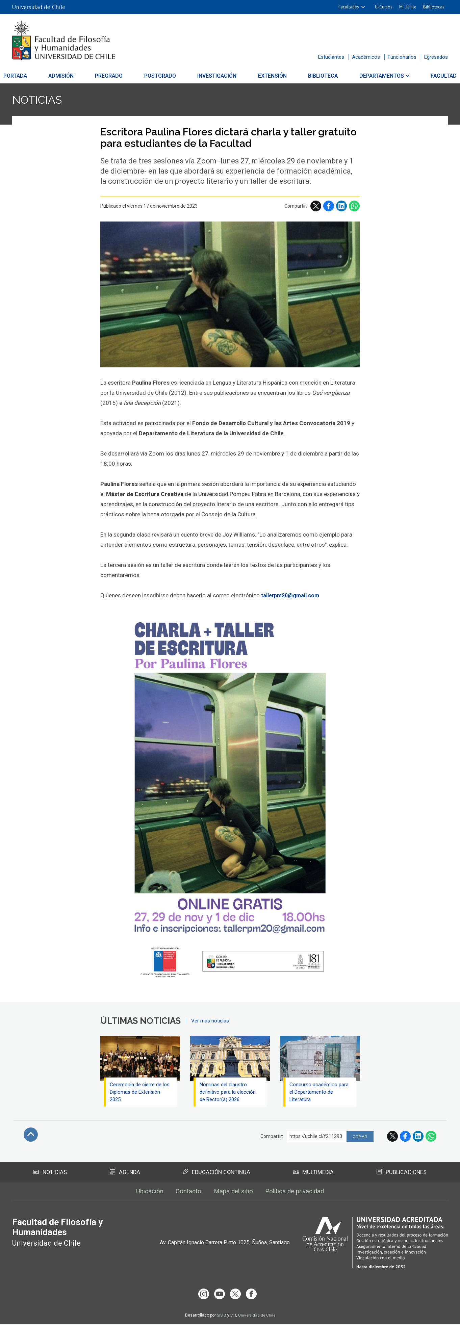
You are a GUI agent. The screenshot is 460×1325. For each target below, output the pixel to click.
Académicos (366, 57)
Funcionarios (402, 57)
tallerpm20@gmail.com (292, 597)
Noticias (40, 101)
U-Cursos (383, 7)
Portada (29, 76)
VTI (232, 1316)
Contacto (185, 1194)
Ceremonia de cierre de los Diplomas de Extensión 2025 (139, 1093)
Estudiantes (331, 57)
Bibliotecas (433, 7)
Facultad (429, 76)
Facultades (348, 7)
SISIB (220, 1316)
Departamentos (371, 76)
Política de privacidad (299, 1194)
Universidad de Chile (256, 1316)
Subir (31, 1136)
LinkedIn (341, 208)
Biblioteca (316, 76)
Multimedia (313, 1174)
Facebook (328, 207)
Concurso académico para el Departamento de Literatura (319, 1093)
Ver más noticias (210, 1022)
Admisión (71, 76)
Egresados (436, 57)
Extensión (268, 76)
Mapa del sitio (233, 1194)
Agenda (124, 1174)
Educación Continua (216, 1174)
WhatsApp (354, 207)
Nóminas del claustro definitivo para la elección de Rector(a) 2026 (228, 1093)
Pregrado (116, 76)
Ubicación (143, 1194)
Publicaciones (401, 1174)
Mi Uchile (407, 7)
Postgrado (164, 76)
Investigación (217, 76)
